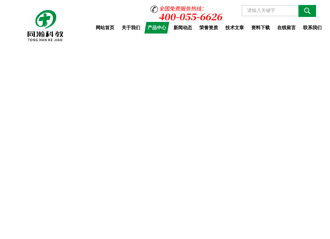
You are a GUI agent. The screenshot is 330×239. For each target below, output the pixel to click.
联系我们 (312, 27)
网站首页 (105, 27)
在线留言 (286, 27)
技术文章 (234, 27)
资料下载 (260, 27)
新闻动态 (182, 27)
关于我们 (131, 27)
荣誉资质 (208, 27)
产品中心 (157, 27)
